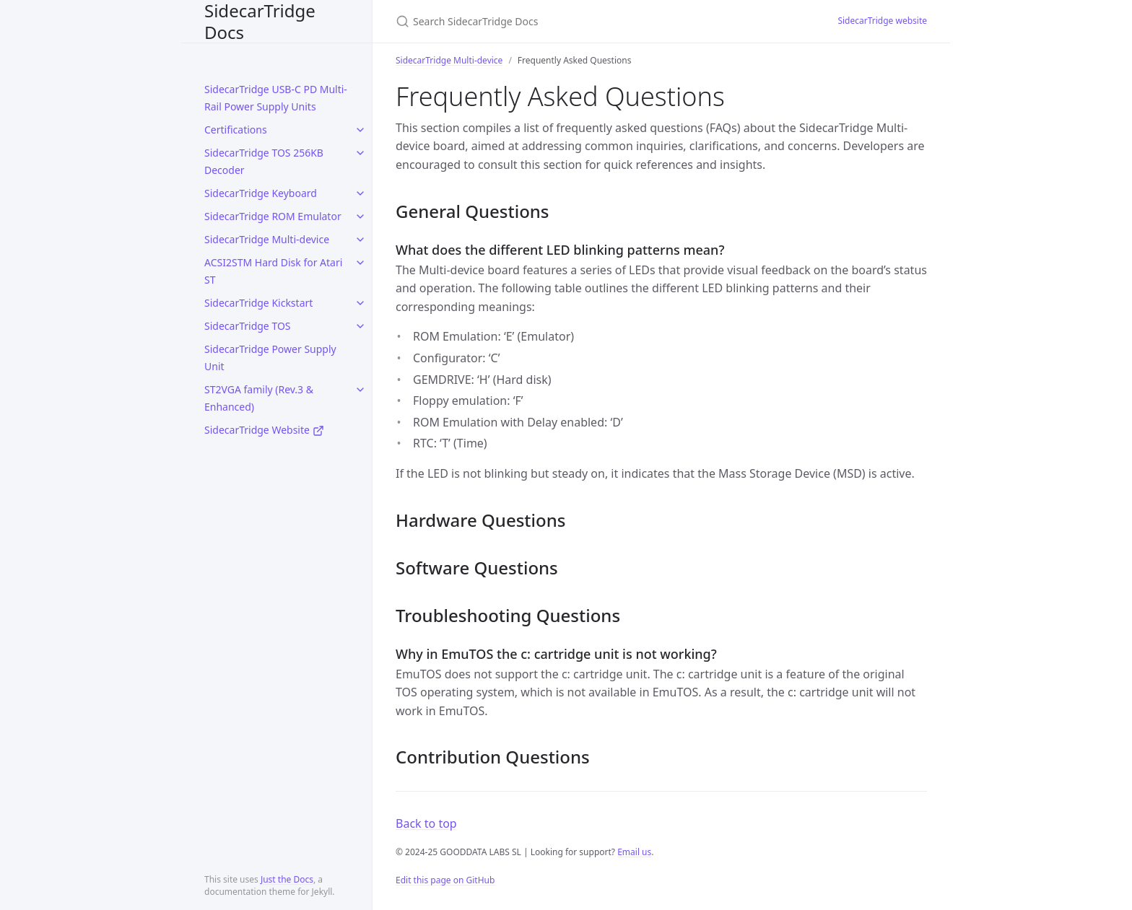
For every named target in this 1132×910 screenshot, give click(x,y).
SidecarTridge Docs (259, 21)
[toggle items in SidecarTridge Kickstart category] (360, 303)
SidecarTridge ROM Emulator (272, 216)
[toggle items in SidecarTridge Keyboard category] (360, 193)
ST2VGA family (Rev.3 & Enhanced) (258, 398)
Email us (634, 852)
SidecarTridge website (882, 20)
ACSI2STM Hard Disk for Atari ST (273, 270)
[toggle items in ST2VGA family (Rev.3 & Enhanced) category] (360, 389)
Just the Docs (287, 879)
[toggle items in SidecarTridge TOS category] (360, 326)
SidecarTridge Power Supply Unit (270, 357)
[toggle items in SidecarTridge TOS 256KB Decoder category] (360, 153)
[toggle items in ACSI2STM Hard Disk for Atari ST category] (360, 262)
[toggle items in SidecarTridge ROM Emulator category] (360, 216)
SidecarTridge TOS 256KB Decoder (263, 161)
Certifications (235, 129)
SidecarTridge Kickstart (258, 303)
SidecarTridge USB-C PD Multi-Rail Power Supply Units (275, 97)
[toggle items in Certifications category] (360, 129)
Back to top (426, 823)
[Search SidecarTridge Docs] (566, 21)
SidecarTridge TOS (247, 326)
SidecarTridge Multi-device (266, 239)
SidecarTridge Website (264, 430)
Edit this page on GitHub (445, 880)
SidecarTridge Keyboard (260, 193)
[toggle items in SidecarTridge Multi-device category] (360, 239)
